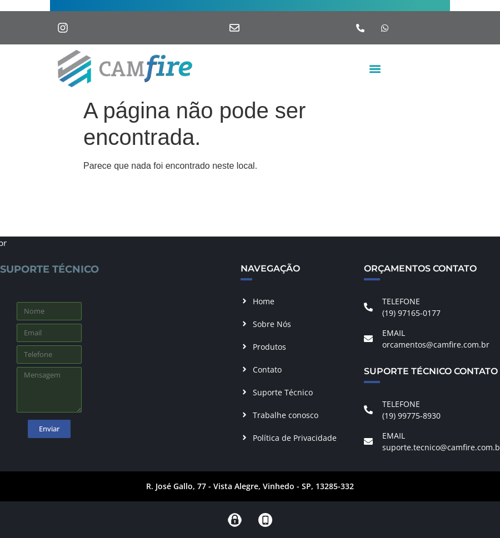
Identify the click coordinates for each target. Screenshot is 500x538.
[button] (375, 68)
